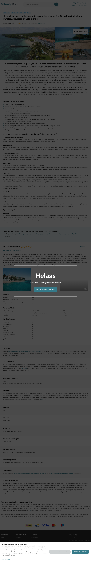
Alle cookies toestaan (80, 552)
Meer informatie (6, 559)
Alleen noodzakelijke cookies (60, 552)
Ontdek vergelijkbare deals (45, 289)
